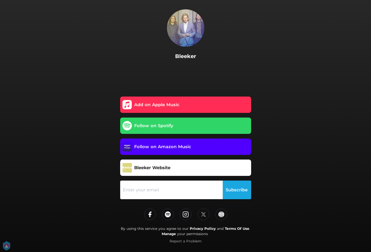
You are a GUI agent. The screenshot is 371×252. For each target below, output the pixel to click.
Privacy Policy (203, 228)
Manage (169, 234)
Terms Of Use (237, 228)
